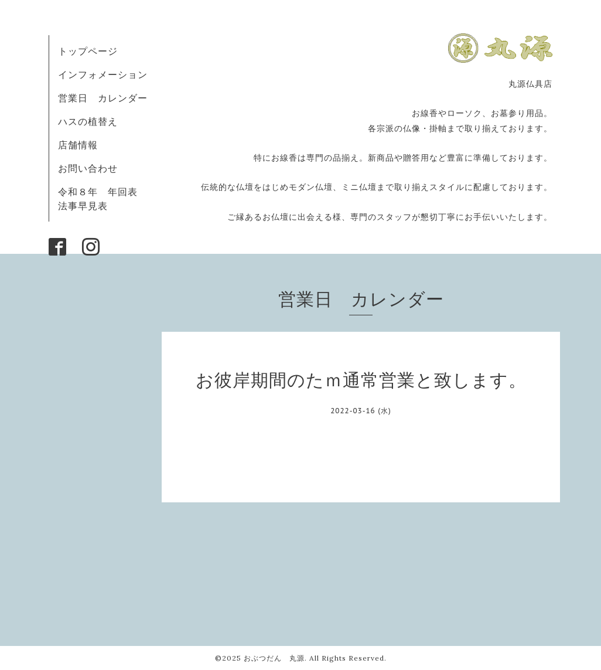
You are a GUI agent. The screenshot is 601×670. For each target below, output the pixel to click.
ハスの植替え (88, 121)
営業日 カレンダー (103, 98)
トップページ (88, 51)
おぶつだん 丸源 (274, 658)
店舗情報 (78, 145)
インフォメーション (103, 74)
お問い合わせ (88, 168)
